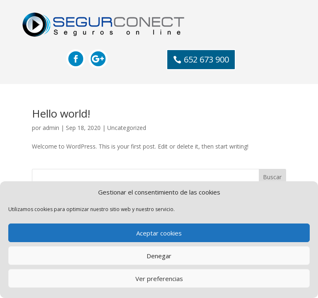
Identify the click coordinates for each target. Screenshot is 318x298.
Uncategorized (126, 128)
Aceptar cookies (159, 233)
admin (51, 128)
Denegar (159, 256)
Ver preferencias (159, 278)
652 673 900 (206, 59)
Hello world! (61, 113)
